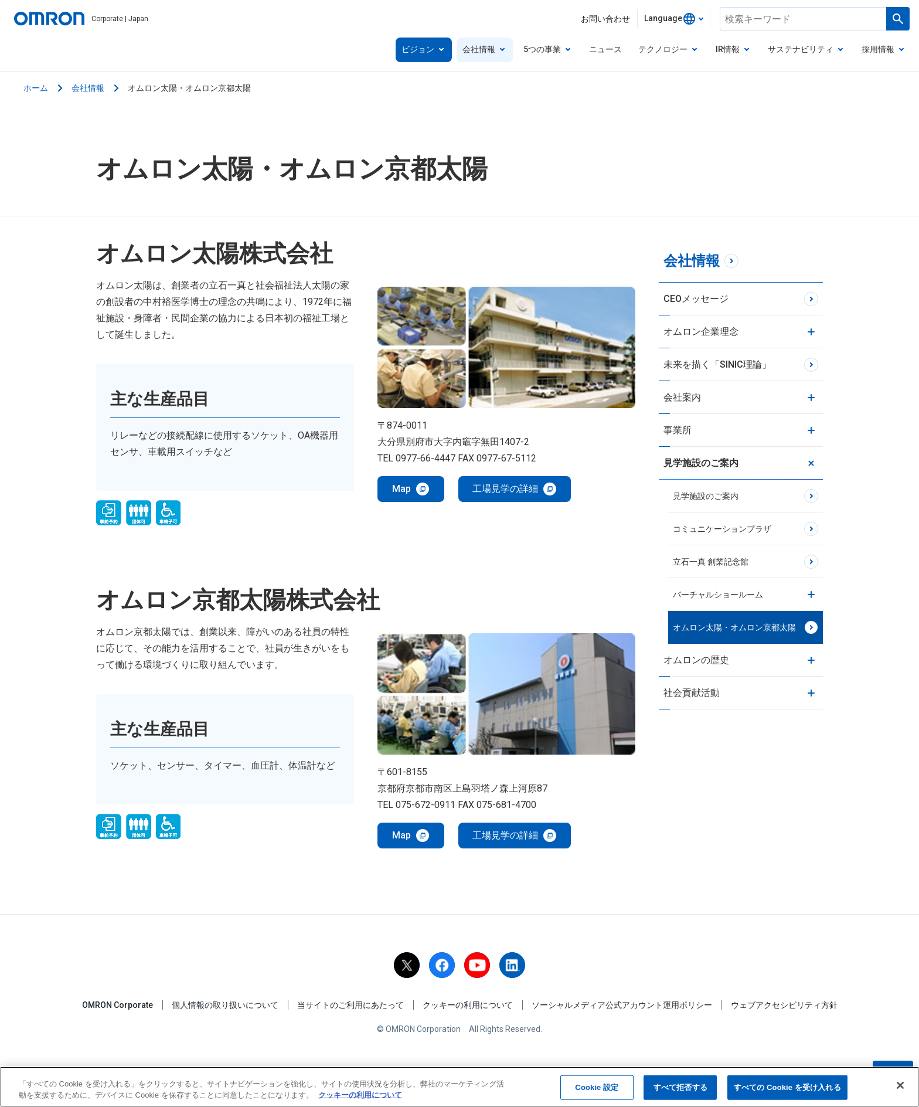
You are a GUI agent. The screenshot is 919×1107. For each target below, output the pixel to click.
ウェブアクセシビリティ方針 (784, 1005)
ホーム (35, 88)
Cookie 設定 (596, 1087)
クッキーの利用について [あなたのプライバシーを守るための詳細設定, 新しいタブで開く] (360, 1095)
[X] (407, 965)
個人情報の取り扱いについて (225, 1005)
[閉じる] (900, 1085)
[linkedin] (512, 965)
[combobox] (673, 18)
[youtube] (477, 965)
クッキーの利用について (468, 1005)
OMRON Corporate (117, 1005)
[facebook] (442, 965)
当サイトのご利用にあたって (350, 1005)
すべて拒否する (680, 1087)
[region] (459, 1087)
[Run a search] (898, 18)
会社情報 (88, 88)
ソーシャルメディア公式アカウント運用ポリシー (622, 1005)
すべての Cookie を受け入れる (787, 1087)
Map (401, 488)
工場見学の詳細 (505, 488)
